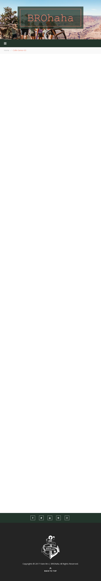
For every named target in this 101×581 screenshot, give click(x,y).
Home (6, 50)
